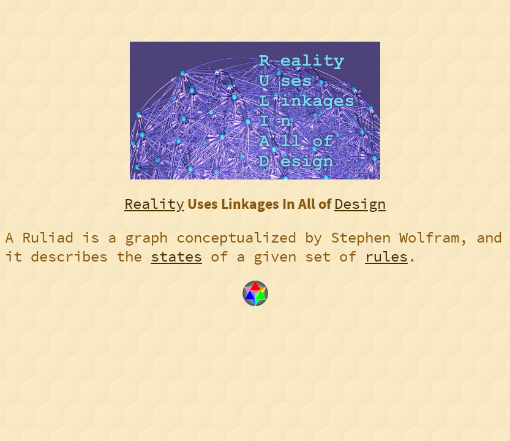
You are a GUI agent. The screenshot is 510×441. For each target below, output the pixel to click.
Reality (154, 203)
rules (386, 256)
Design (360, 203)
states (176, 256)
